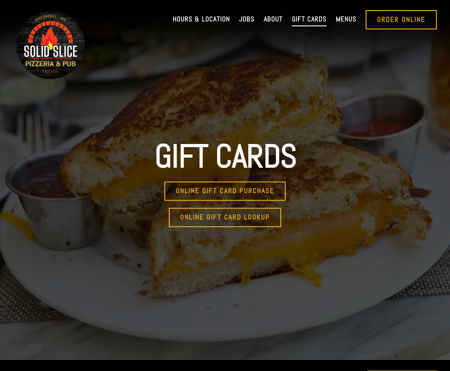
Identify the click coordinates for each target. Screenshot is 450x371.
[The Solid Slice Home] (50, 44)
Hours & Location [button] (201, 19)
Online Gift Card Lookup (225, 211)
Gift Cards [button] (309, 19)
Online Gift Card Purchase (225, 185)
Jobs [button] (246, 19)
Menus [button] (346, 19)
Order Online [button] (401, 19)
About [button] (273, 19)
